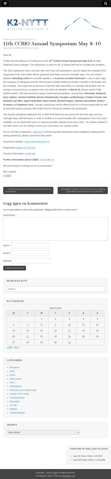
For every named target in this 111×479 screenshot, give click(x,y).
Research (14, 367)
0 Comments (33, 48)
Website (7, 261)
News (5, 39)
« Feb (9, 347)
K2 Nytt (54, 473)
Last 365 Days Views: (84, 460)
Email (6, 253)
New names (16, 379)
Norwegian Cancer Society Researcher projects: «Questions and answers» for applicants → (83, 190)
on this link (30, 153)
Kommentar (9, 215)
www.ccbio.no (47, 159)
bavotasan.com (68, 476)
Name (7, 245)
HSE (12, 371)
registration (38, 132)
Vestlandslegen (17, 412)
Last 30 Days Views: (83, 456)
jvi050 (8, 48)
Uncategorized (17, 397)
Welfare (13, 409)
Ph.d (12, 382)
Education (15, 401)
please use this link (25, 147)
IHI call (13, 405)
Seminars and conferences (22, 39)
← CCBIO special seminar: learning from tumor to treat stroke (28, 190)
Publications (16, 386)
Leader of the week (19, 394)
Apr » (16, 347)
